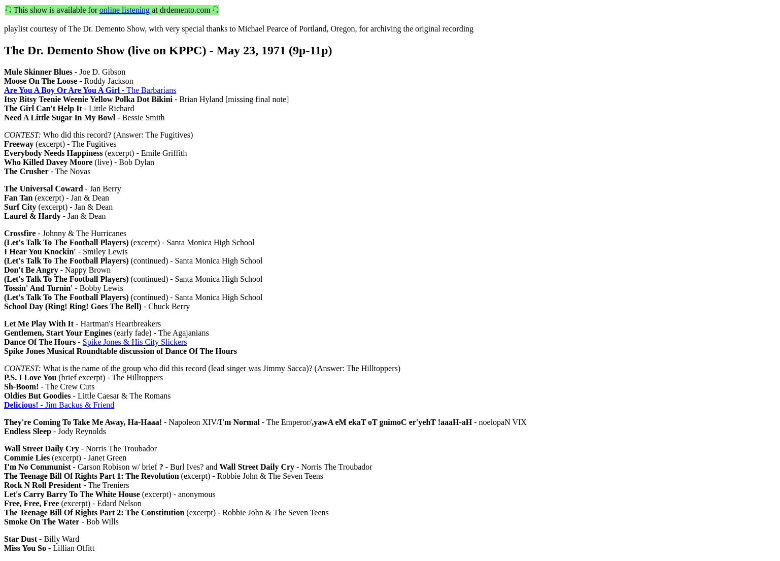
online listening (124, 10)
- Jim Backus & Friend (59, 405)
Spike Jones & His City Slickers (135, 342)
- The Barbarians (90, 90)
